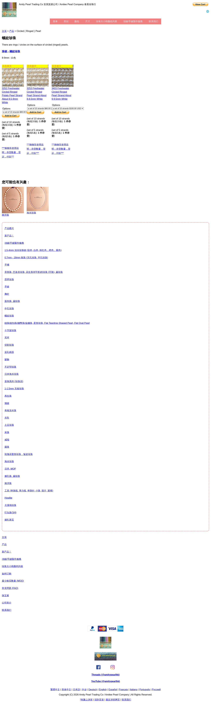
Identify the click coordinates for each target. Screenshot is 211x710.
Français (123, 689)
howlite (8, 498)
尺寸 (87, 21)
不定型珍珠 (10, 367)
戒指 (7, 439)
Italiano (133, 689)
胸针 (7, 294)
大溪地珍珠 (10, 505)
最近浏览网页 (113, 699)
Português (144, 689)
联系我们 (153, 21)
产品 (11, 31)
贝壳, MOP (10, 469)
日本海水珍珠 (12, 374)
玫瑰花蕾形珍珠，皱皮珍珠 (19, 454)
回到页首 (99, 699)
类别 (66, 21)
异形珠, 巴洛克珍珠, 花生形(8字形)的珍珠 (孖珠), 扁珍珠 (34, 272)
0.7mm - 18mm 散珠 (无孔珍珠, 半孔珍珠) (26, 257)
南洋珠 (8, 483)
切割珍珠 (9, 345)
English (103, 689)
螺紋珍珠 (9, 315)
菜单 (55, 21)
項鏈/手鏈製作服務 (133, 21)
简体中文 (66, 689)
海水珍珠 (9, 461)
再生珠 (8, 396)
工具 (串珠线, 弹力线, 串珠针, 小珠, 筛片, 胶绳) (29, 490)
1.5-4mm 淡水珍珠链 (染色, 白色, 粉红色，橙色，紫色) (33, 250)
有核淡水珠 (10, 410)
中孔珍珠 (9, 308)
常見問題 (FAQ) (10, 588)
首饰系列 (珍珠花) (14, 381)
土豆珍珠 (9, 425)
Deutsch (93, 689)
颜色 (76, 21)
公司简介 (6, 602)
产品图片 (9, 228)
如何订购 (6, 573)
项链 (7, 403)
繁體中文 (55, 689)
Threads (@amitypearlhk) (105, 674)
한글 (84, 689)
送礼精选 (9, 352)
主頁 (4, 31)
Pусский (156, 689)
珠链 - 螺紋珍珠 (11, 51)
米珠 (7, 432)
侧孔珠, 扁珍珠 (12, 476)
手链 (7, 286)
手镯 (7, 264)
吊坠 (7, 418)
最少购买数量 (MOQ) (13, 581)
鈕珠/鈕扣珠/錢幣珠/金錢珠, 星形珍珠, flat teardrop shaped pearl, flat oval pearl (47, 323)
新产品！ (9, 235)
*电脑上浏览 (86, 699)
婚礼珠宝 (9, 519)
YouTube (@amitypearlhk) (105, 681)
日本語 (76, 689)
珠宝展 (5, 595)
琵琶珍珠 (9, 279)
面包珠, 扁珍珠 (12, 301)
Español (113, 689)
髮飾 (7, 359)
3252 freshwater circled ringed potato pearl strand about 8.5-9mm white (12, 95)
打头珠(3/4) (10, 512)
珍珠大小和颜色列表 (106, 21)
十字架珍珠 (10, 330)
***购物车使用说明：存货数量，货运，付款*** (11, 152)
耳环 (7, 337)
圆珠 (7, 447)
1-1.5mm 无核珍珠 (14, 388)
